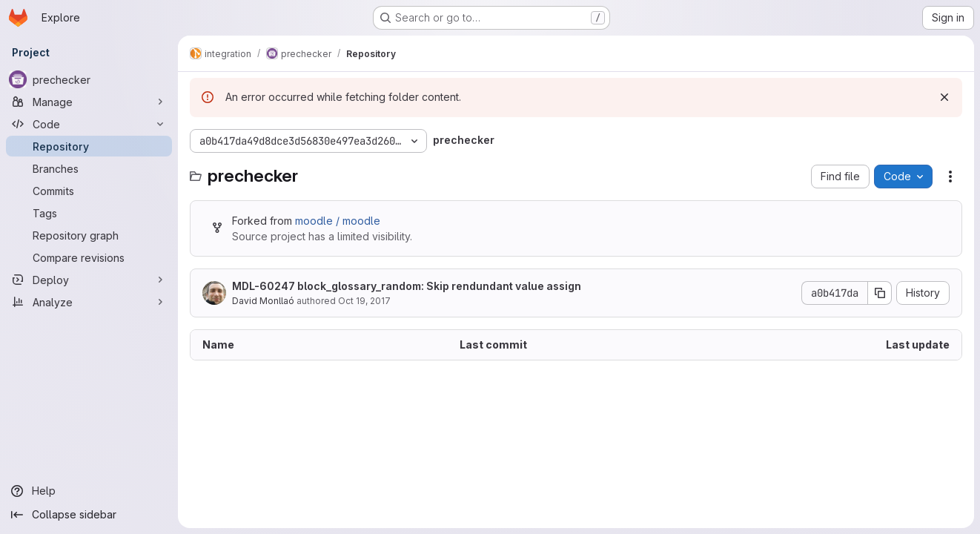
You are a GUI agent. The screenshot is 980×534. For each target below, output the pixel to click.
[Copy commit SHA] (880, 293)
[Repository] (89, 146)
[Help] (89, 491)
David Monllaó (263, 300)
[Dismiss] (944, 97)
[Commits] (89, 190)
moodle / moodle (337, 220)
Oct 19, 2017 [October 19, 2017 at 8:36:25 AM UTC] (364, 300)
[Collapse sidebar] (89, 514)
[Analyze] (89, 301)
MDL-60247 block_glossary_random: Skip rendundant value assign (406, 286)
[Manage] (89, 101)
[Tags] (89, 212)
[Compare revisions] (89, 257)
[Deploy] (89, 279)
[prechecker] (89, 79)
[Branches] (89, 168)
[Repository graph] (89, 235)
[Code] (89, 123)
